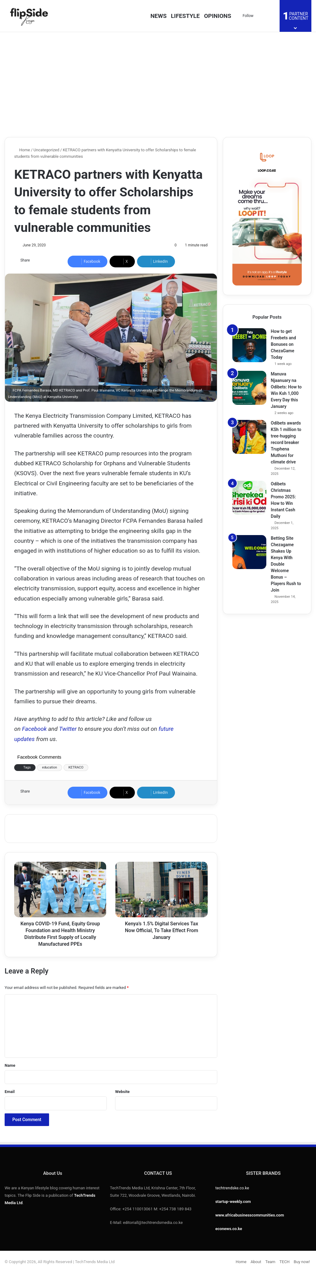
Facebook (35, 728)
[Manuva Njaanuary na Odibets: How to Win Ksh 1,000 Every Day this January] (249, 388)
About (256, 1261)
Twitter (68, 728)
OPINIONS (217, 15)
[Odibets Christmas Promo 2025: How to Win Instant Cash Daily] (249, 498)
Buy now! (302, 1261)
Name (10, 1065)
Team (270, 1261)
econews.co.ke (228, 1228)
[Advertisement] (158, 84)
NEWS (158, 15)
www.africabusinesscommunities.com (249, 1215)
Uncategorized (46, 150)
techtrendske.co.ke (232, 1188)
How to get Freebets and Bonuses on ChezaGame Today (283, 344)
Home (22, 150)
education (49, 767)
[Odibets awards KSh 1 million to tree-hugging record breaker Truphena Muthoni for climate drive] (249, 437)
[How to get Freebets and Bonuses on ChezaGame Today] (249, 345)
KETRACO (76, 767)
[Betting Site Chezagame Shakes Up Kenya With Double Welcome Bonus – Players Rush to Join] (249, 552)
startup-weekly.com (233, 1201)
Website (122, 1091)
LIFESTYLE (185, 15)
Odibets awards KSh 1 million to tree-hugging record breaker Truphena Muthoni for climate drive (286, 442)
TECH (285, 1261)
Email (10, 1091)
